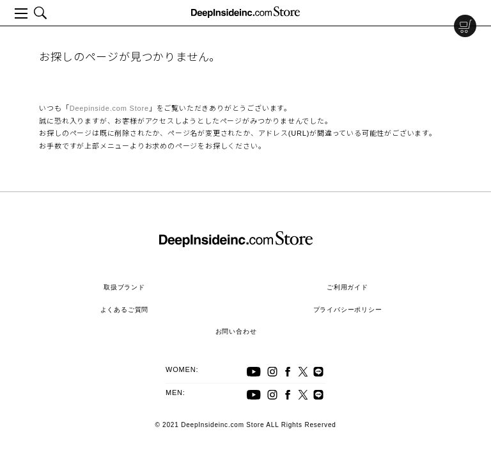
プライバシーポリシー (347, 309)
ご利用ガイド (347, 287)
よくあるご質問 (124, 309)
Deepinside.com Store (109, 108)
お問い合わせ (236, 331)
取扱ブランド (124, 287)
